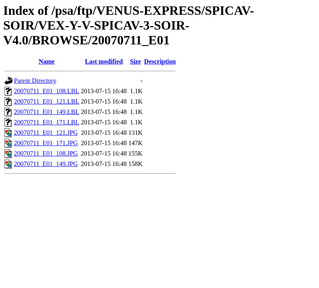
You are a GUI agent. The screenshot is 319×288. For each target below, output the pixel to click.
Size (135, 61)
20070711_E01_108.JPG (46, 153)
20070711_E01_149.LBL (46, 111)
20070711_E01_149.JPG (46, 163)
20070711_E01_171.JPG (46, 143)
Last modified (104, 61)
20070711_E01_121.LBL (46, 101)
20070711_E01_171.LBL (46, 122)
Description (160, 61)
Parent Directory (35, 80)
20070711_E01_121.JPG (46, 132)
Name (47, 61)
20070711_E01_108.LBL (46, 91)
